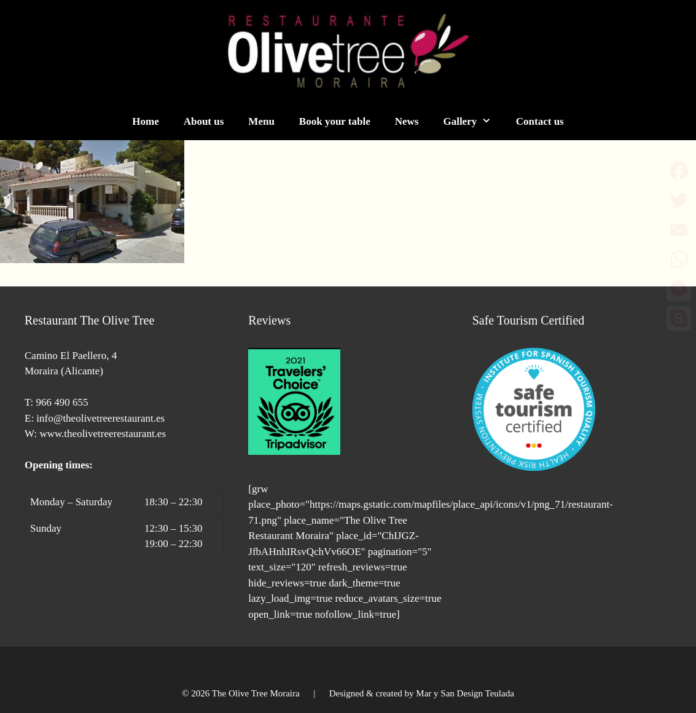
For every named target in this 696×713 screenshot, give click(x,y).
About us (204, 121)
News (407, 121)
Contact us (540, 121)
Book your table (334, 121)
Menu (261, 121)
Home (145, 121)
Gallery (473, 121)
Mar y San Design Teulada (465, 693)
